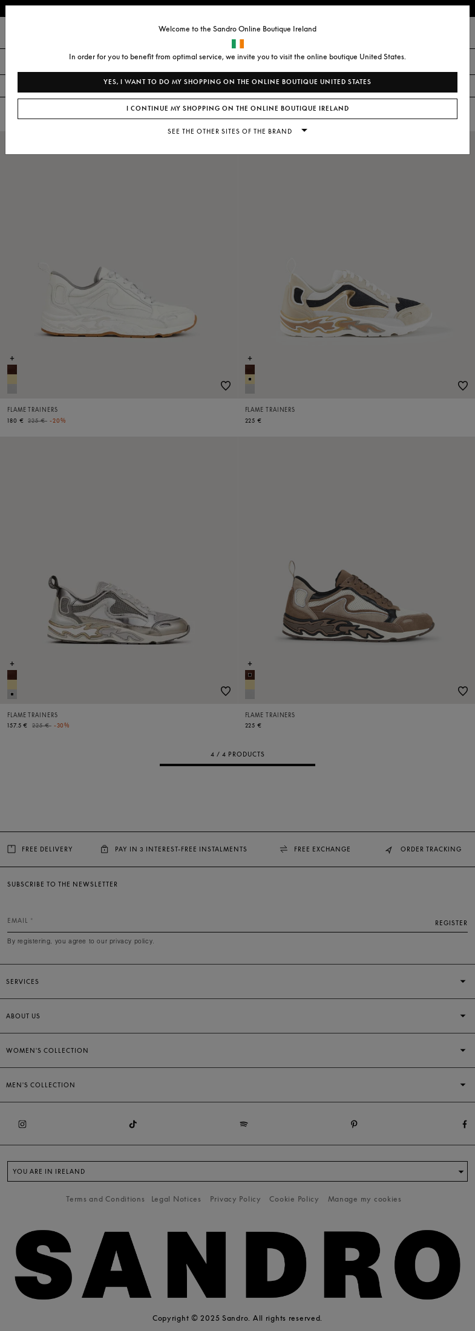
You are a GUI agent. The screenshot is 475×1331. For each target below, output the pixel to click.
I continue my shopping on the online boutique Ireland (237, 108)
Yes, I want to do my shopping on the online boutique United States (237, 82)
